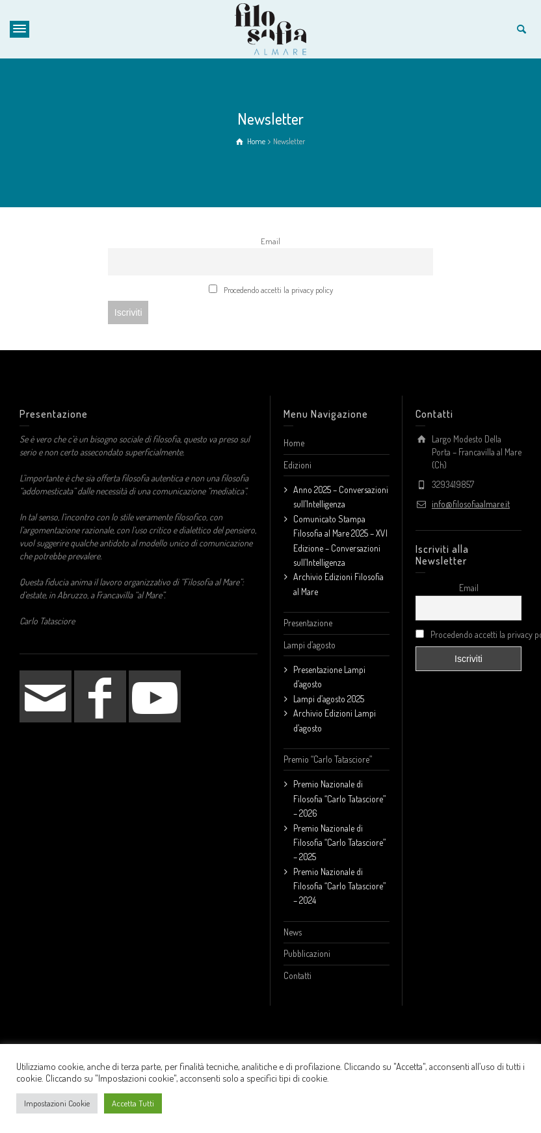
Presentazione (308, 622)
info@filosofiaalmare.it (471, 503)
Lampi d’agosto (310, 644)
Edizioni (297, 464)
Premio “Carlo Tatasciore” (328, 759)
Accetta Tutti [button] (133, 1103)
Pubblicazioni (307, 953)
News (293, 931)
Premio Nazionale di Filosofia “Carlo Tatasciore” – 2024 (339, 886)
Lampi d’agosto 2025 (328, 698)
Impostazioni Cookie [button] (57, 1103)
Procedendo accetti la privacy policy (271, 290)
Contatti (297, 975)
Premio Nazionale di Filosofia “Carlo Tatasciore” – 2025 (339, 842)
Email (270, 241)
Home (294, 442)
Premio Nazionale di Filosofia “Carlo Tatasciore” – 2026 (339, 798)
